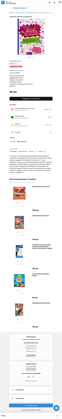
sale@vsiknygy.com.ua (31, 380)
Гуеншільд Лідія (19, 70)
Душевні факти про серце (41, 186)
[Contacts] (54, 2)
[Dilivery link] (50, 109)
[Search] (11, 8)
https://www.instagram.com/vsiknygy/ (32, 377)
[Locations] (49, 2)
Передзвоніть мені (31, 351)
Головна (11, 12)
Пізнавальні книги (31, 12)
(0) (16, 63)
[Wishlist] (21, 203)
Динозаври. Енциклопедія (41, 303)
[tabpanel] (31, 37)
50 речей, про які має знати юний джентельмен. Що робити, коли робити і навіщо (42, 246)
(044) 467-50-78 (32, 347)
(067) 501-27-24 (31, 345)
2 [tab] (30, 57)
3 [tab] (31, 57)
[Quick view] (17, 203)
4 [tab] (33, 57)
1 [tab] (28, 57)
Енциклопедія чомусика (40, 215)
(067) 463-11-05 (31, 349)
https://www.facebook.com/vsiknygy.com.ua (28, 377)
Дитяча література (20, 12)
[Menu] (3, 2)
